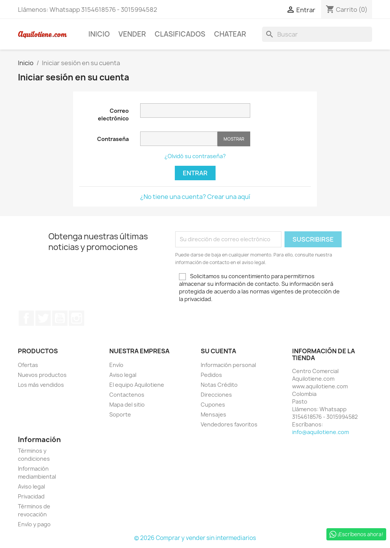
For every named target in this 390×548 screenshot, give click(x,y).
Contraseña (113, 139)
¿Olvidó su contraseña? (195, 156)
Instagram (76, 318)
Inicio (99, 34)
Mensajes (213, 414)
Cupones (213, 404)
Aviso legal (122, 374)
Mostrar (234, 139)
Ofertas (28, 365)
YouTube (59, 318)
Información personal (228, 365)
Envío (116, 365)
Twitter (43, 318)
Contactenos (126, 394)
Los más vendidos (41, 384)
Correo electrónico (113, 114)
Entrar (195, 173)
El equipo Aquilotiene (136, 384)
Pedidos (211, 374)
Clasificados (180, 34)
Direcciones (216, 394)
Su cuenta (218, 351)
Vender (132, 34)
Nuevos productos (42, 374)
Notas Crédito (219, 384)
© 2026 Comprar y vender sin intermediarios (195, 538)
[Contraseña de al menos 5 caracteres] (178, 138)
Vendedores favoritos (229, 424)
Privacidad (31, 496)
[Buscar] (317, 34)
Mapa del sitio (127, 404)
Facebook (26, 318)
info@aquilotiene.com (320, 432)
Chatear (230, 34)
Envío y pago (34, 524)
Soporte (120, 414)
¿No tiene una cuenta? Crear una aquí (195, 196)
